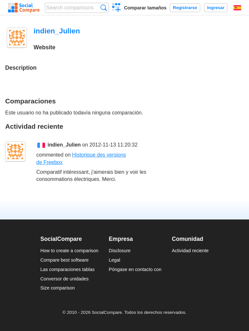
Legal (114, 260)
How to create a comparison (69, 250)
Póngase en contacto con (135, 269)
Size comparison (57, 287)
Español (237, 7)
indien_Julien (64, 145)
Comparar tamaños (145, 7)
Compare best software (64, 260)
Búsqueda (104, 8)
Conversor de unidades (64, 278)
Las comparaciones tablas (67, 269)
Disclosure (120, 250)
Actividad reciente (190, 250)
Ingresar (216, 7)
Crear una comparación (116, 8)
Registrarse (185, 7)
